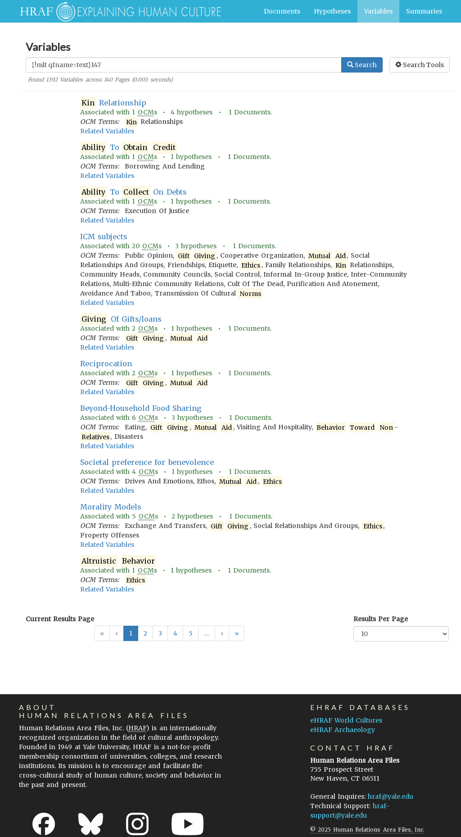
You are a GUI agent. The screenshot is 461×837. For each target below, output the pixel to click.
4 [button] (175, 633)
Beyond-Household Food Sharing (141, 408)
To (128, 147)
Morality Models (110, 506)
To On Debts (133, 192)
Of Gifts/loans (121, 319)
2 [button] (145, 633)
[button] (222, 633)
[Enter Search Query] (184, 65)
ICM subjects (103, 236)
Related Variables (107, 131)
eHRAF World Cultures (346, 720)
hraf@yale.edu (390, 796)
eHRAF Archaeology (342, 730)
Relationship (113, 103)
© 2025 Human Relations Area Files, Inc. (367, 829)
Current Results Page (60, 619)
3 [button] (160, 633)
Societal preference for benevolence (147, 462)
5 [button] (191, 633)
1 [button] (130, 633)
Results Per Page (380, 619)
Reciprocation (106, 363)
